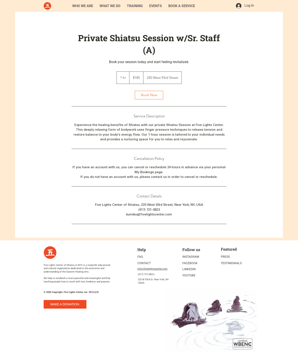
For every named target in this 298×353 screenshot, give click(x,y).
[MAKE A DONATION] (65, 304)
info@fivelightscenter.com (152, 268)
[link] (149, 95)
